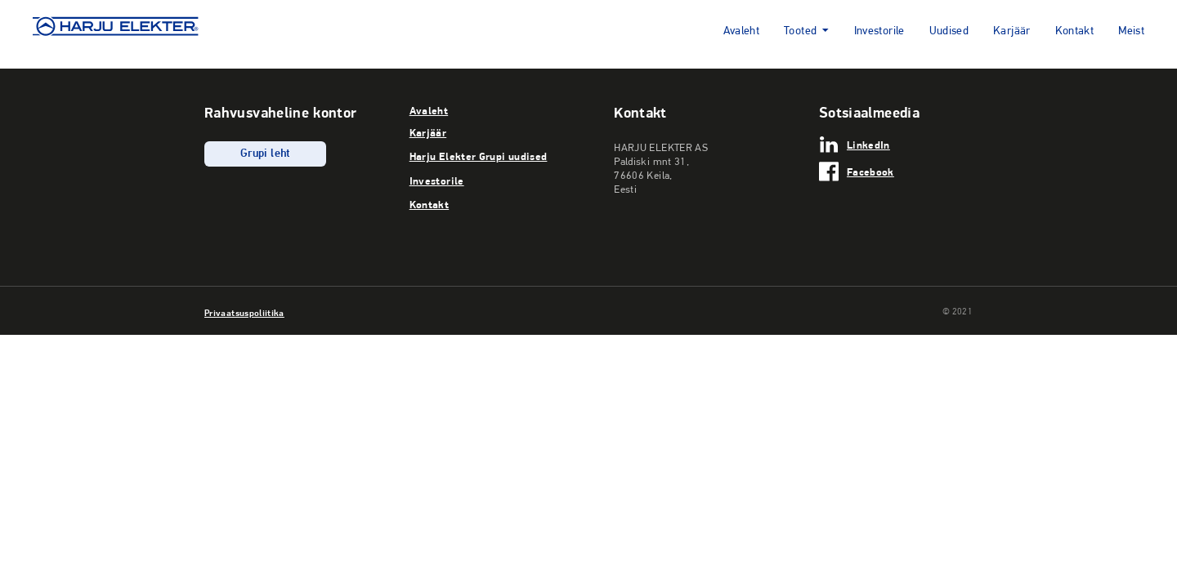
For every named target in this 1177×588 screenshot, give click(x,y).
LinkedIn (868, 144)
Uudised (949, 31)
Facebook (870, 171)
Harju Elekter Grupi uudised (478, 156)
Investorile (879, 31)
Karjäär (1012, 31)
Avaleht (741, 31)
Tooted (800, 31)
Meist (1131, 31)
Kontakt (1074, 31)
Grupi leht (265, 154)
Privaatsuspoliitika (244, 312)
